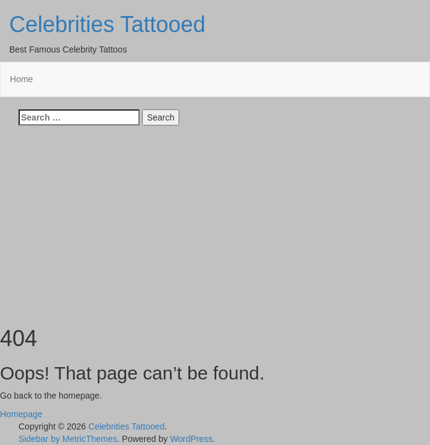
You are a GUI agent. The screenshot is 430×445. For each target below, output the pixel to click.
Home (21, 79)
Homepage (21, 414)
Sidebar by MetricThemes (68, 439)
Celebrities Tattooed (107, 24)
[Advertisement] (215, 221)
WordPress (191, 439)
